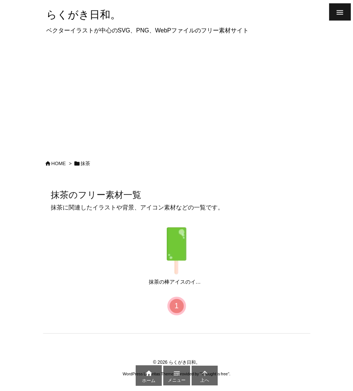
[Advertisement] (176, 94)
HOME (58, 163)
